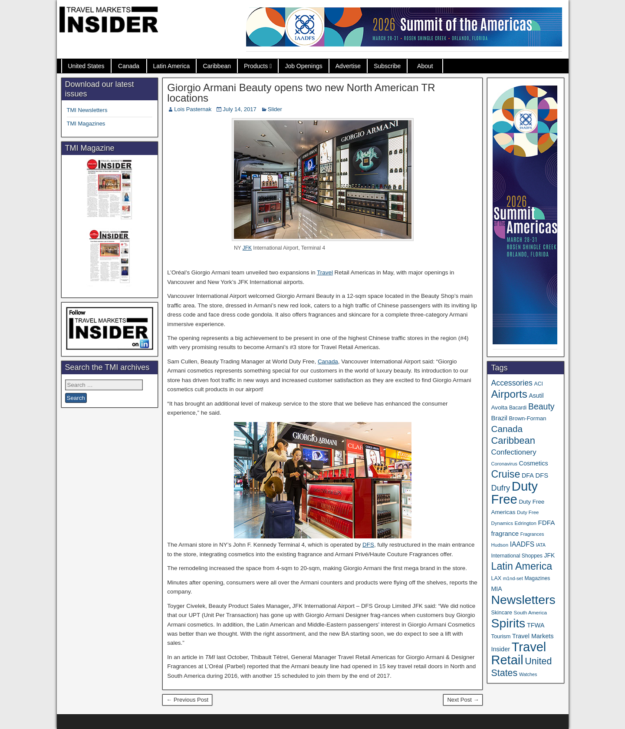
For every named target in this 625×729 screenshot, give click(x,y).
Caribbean (217, 66)
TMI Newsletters (87, 110)
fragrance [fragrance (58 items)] (505, 533)
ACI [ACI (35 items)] (538, 384)
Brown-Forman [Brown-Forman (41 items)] (527, 418)
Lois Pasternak (192, 109)
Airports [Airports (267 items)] (509, 394)
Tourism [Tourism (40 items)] (500, 636)
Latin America (171, 66)
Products (256, 66)
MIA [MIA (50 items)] (496, 588)
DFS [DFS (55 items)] (542, 475)
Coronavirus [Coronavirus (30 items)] (504, 463)
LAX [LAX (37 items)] (496, 578)
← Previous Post (187, 699)
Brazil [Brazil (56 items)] (499, 418)
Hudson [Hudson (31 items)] (499, 545)
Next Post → (463, 699)
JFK (247, 248)
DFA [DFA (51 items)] (528, 475)
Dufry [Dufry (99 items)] (500, 487)
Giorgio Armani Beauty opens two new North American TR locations (301, 93)
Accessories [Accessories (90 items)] (511, 383)
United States (86, 66)
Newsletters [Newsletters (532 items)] (523, 600)
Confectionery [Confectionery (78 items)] (513, 452)
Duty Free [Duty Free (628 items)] (514, 492)
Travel (325, 272)
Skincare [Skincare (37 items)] (501, 613)
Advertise (348, 66)
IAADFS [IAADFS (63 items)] (522, 544)
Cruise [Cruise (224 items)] (505, 474)
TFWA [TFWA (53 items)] (536, 625)
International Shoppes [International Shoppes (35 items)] (516, 556)
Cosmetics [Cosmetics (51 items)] (533, 463)
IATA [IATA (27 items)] (541, 545)
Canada (128, 66)
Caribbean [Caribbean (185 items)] (513, 440)
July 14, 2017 (239, 109)
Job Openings (303, 66)
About (425, 66)
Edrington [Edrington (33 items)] (525, 523)
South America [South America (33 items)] (530, 612)
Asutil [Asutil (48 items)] (536, 395)
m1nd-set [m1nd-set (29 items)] (513, 578)
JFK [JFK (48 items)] (549, 555)
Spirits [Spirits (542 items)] (508, 623)
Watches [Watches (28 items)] (528, 674)
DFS (368, 544)
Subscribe (387, 66)
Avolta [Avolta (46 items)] (499, 407)
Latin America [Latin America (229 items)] (521, 566)
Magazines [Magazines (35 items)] (537, 578)
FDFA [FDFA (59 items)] (546, 522)
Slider (275, 109)
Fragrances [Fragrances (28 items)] (532, 534)
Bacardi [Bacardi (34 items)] (517, 408)
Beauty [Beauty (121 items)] (541, 406)
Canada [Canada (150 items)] (507, 429)
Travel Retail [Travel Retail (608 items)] (518, 653)
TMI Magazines (86, 123)
